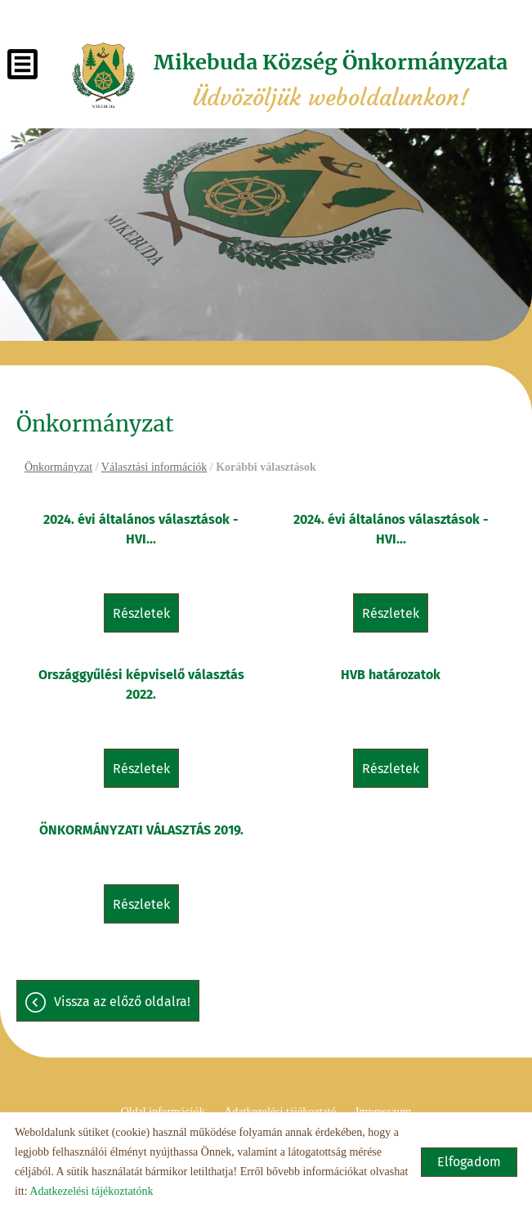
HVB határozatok (390, 674)
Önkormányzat (58, 467)
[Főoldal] (103, 75)
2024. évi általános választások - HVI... (141, 529)
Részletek (141, 613)
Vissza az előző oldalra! (122, 1001)
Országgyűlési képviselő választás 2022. (141, 684)
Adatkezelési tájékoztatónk (91, 1191)
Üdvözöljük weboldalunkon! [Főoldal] (330, 80)
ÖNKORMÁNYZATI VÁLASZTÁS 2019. (141, 830)
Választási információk (154, 467)
